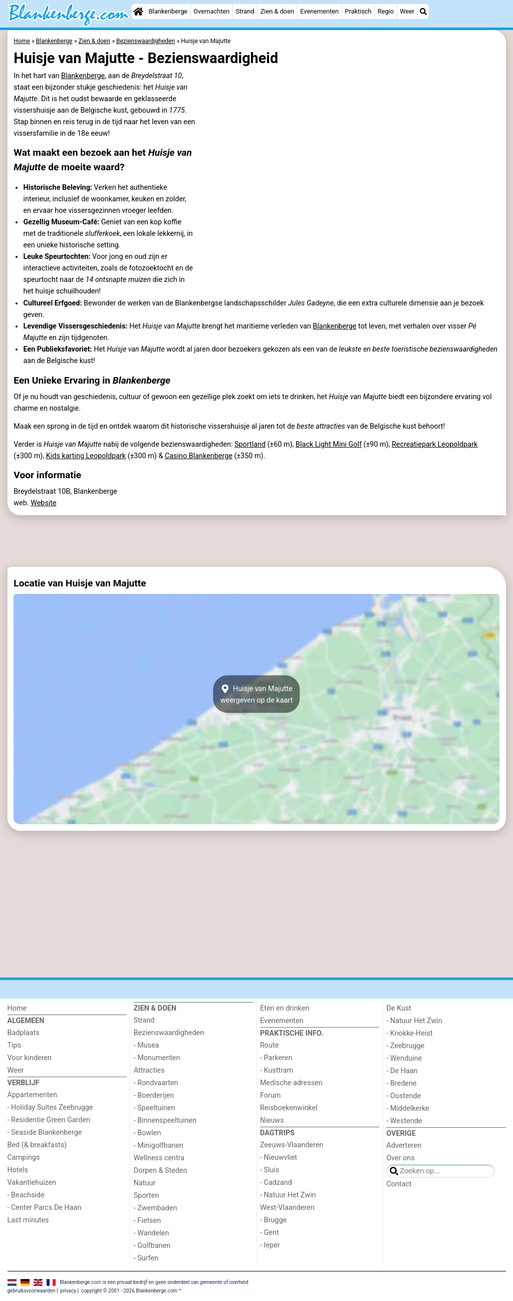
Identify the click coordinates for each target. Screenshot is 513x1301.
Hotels (18, 1170)
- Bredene (401, 1083)
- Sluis (269, 1170)
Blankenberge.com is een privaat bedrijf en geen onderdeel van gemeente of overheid (154, 1281)
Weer (407, 11)
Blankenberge (168, 11)
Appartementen (32, 1095)
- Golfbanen (152, 1245)
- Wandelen (151, 1233)
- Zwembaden (155, 1208)
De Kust (398, 1008)
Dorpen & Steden (160, 1170)
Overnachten (211, 11)
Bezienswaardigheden (169, 1033)
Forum (270, 1095)
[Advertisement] (257, 540)
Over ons (400, 1158)
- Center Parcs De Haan (45, 1207)
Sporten (146, 1195)
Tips (15, 1045)
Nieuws (272, 1120)
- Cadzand (276, 1182)
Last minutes (28, 1220)
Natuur (145, 1183)
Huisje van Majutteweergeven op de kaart (256, 694)
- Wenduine (404, 1058)
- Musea (146, 1045)
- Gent (269, 1232)
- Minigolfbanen (158, 1145)
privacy (68, 1290)
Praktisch (358, 11)
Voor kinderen (30, 1058)
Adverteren (403, 1145)
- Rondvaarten (156, 1083)
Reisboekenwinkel (289, 1108)
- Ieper (270, 1245)
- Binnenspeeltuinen (165, 1120)
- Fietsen (147, 1220)
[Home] (138, 11)
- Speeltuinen (154, 1108)
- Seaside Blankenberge (45, 1132)
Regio (386, 11)
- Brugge (273, 1220)
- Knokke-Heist (409, 1033)
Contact (398, 1184)
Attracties (149, 1070)
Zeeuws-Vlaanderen (291, 1145)
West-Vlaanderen (287, 1207)
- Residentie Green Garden (49, 1120)
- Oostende (403, 1096)
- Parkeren (276, 1058)
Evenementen (319, 11)
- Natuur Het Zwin (288, 1195)
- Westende (404, 1121)
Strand (244, 11)
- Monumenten (157, 1058)
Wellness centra (159, 1158)
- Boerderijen (154, 1095)
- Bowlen (147, 1133)
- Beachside (26, 1195)
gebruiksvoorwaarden (32, 1290)
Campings (24, 1157)
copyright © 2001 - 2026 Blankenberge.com (129, 1290)
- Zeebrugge (405, 1046)
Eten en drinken (284, 1008)
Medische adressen (291, 1083)
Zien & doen (277, 11)
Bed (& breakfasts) (37, 1145)
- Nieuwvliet (278, 1157)
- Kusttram (276, 1070)
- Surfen (146, 1258)
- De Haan (401, 1071)
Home (17, 1008)
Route (269, 1045)
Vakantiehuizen (32, 1182)
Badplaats (24, 1033)
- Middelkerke (407, 1108)
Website (44, 503)
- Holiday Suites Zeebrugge (50, 1107)
